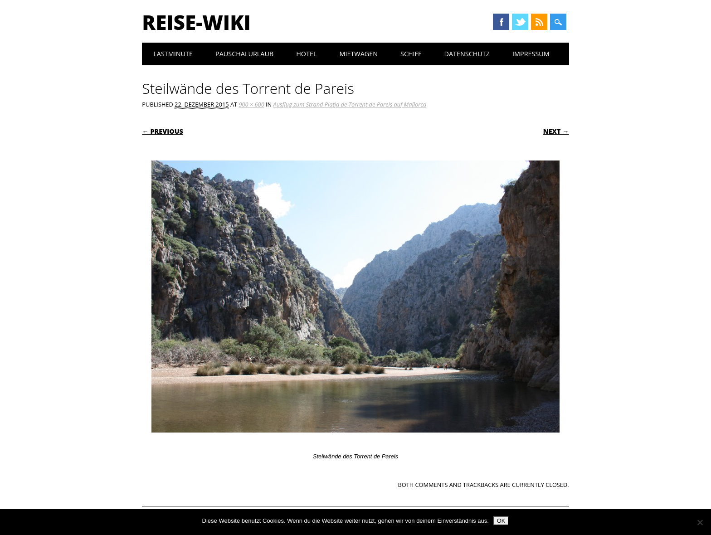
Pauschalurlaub (244, 53)
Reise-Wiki (196, 22)
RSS (539, 22)
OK (501, 520)
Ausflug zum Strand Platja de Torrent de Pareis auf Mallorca (350, 104)
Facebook (501, 22)
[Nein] (699, 522)
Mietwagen (358, 53)
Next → (556, 131)
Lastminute (173, 53)
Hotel (306, 53)
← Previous (162, 131)
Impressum (531, 53)
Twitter (520, 22)
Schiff (410, 53)
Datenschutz (467, 53)
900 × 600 (251, 104)
